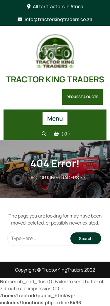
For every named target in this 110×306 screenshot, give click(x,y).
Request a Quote (82, 96)
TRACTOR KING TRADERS (55, 79)
